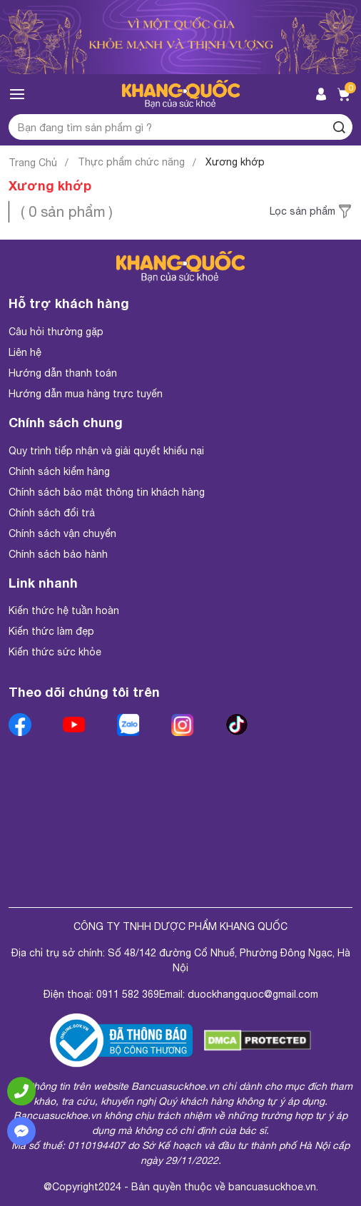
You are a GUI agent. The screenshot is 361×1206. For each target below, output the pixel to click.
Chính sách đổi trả (52, 512)
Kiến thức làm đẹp (51, 631)
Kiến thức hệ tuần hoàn (64, 610)
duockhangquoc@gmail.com (253, 994)
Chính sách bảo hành (58, 554)
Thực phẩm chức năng (131, 162)
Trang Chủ (33, 162)
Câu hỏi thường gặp (56, 331)
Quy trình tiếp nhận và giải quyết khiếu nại (106, 450)
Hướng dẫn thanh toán (63, 373)
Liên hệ (25, 352)
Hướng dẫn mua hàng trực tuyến (86, 393)
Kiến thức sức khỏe (55, 652)
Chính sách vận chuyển (62, 533)
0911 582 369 (127, 994)
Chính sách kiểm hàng (59, 471)
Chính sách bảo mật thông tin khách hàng (107, 492)
